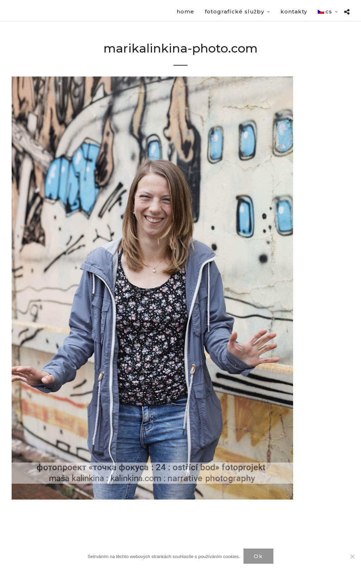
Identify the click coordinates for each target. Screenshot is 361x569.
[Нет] (352, 556)
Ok (258, 556)
